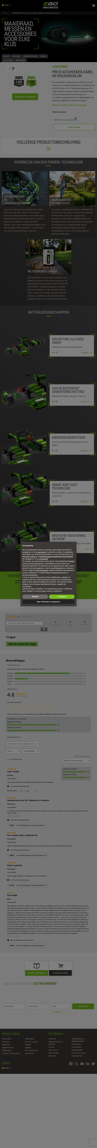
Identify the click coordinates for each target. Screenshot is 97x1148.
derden (71, 561)
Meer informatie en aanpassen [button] (48, 602)
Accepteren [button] (61, 597)
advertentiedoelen (41, 570)
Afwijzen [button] (35, 597)
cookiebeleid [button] (43, 559)
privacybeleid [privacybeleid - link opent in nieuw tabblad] (41, 552)
